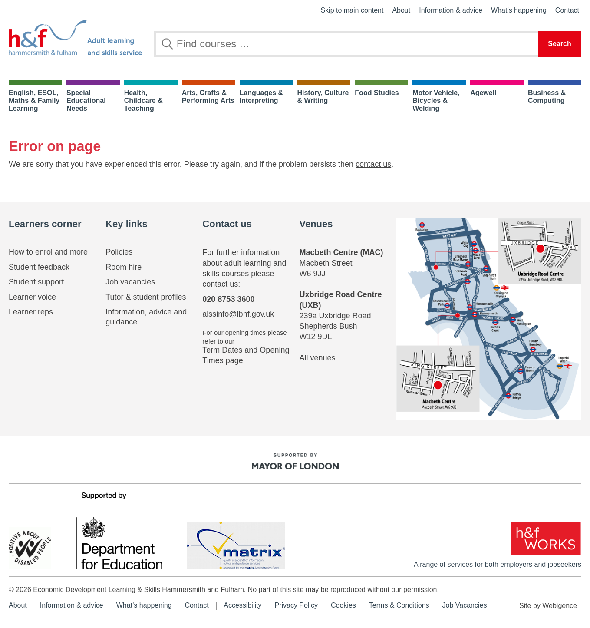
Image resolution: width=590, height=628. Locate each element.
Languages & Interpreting (261, 96)
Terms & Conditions (399, 605)
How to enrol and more (48, 252)
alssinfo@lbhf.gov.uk (238, 314)
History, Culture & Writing (323, 96)
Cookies (343, 605)
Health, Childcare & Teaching (143, 100)
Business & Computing (547, 96)
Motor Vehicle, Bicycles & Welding (435, 100)
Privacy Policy (296, 605)
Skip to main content (351, 10)
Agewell (483, 92)
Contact (567, 10)
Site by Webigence (548, 605)
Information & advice (450, 10)
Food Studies (377, 92)
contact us (373, 164)
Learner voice (32, 297)
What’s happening (519, 10)
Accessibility (242, 605)
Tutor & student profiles (145, 297)
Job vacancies (130, 282)
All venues (317, 358)
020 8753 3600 (228, 299)
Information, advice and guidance (146, 316)
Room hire (123, 267)
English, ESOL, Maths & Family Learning (34, 100)
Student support (36, 282)
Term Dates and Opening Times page (245, 355)
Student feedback (39, 267)
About (401, 10)
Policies (118, 252)
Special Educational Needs (86, 100)
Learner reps (31, 311)
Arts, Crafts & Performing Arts (208, 96)
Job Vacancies (464, 605)
